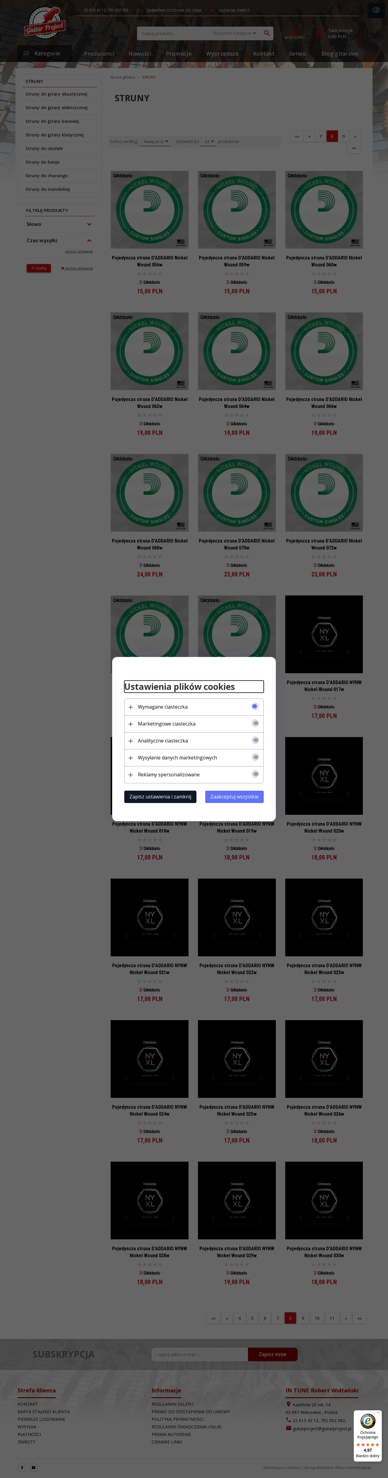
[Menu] (378, 1414)
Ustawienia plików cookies (179, 687)
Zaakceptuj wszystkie (234, 796)
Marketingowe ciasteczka (167, 723)
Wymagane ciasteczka (163, 706)
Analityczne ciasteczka (163, 740)
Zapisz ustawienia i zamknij (160, 796)
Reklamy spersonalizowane (169, 774)
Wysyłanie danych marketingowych (177, 757)
